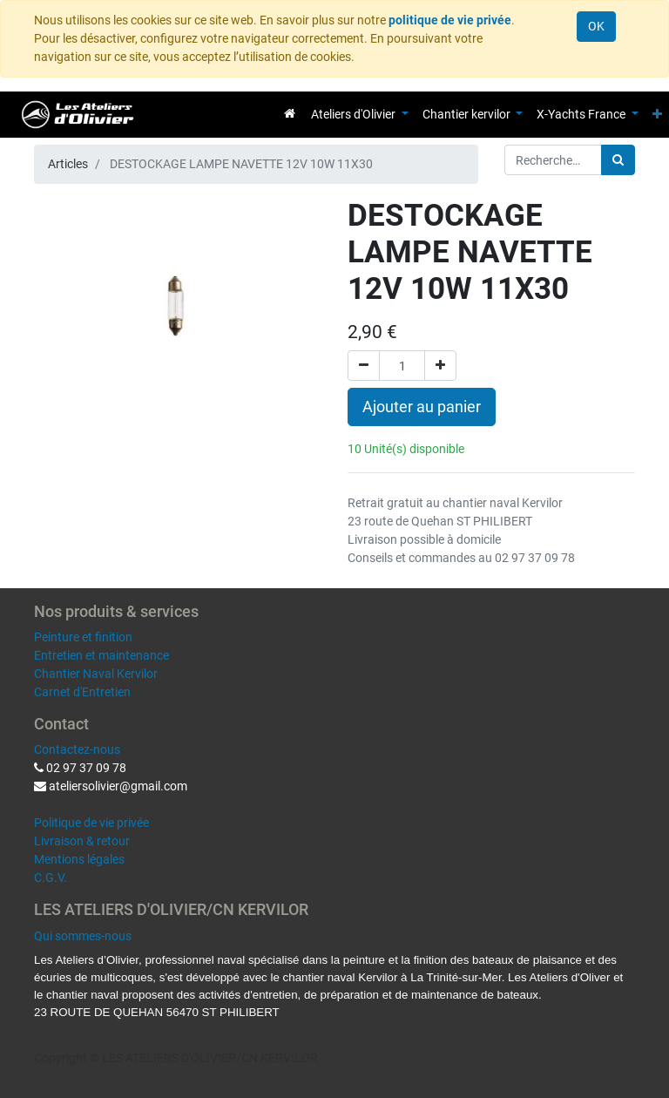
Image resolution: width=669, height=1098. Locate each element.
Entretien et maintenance (101, 655)
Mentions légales (79, 859)
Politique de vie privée (91, 823)
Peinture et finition (83, 637)
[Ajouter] (440, 365)
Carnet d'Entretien (82, 692)
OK (596, 26)
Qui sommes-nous (83, 936)
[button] (657, 114)
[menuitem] (289, 113)
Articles (68, 164)
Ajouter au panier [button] (421, 407)
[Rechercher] (618, 160)
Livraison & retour (82, 841)
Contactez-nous (77, 749)
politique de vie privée (450, 20)
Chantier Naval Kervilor (96, 674)
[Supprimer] (364, 365)
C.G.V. (50, 877)
